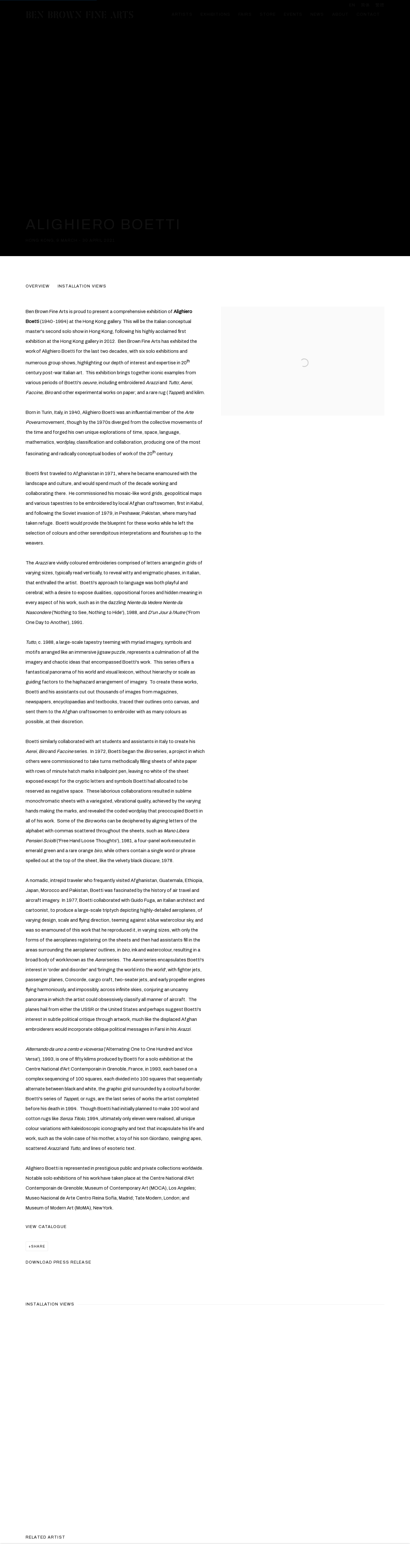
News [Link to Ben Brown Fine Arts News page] (317, 14)
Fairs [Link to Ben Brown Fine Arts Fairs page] (245, 14)
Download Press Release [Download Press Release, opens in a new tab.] (58, 1262)
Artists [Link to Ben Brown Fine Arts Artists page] (182, 14)
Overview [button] (38, 286)
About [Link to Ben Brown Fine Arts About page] (340, 14)
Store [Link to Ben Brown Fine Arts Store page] (268, 14)
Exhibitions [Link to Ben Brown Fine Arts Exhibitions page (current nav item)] (215, 14)
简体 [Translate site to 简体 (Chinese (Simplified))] (365, 5)
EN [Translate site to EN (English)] (352, 5)
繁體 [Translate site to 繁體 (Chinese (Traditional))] (379, 5)
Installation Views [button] (82, 286)
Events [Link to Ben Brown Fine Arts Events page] (293, 14)
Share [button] (38, 1246)
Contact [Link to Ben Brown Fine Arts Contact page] (368, 14)
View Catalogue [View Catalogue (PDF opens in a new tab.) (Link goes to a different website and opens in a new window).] (46, 1227)
